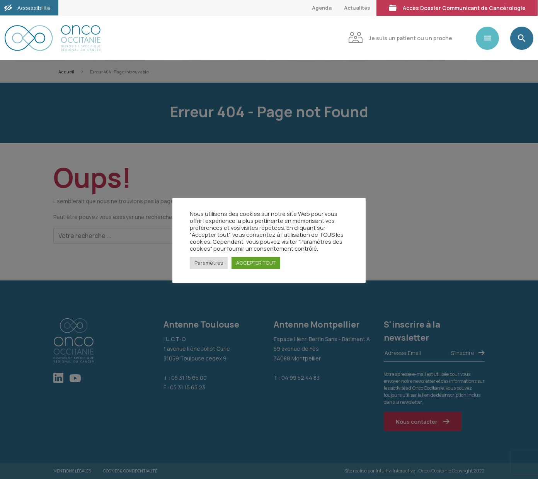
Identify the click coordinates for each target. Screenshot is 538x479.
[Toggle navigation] (490, 38)
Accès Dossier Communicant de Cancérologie (457, 7)
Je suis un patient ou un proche (400, 37)
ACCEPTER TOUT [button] (256, 262)
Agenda (322, 7)
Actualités (357, 7)
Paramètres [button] (208, 262)
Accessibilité (34, 8)
